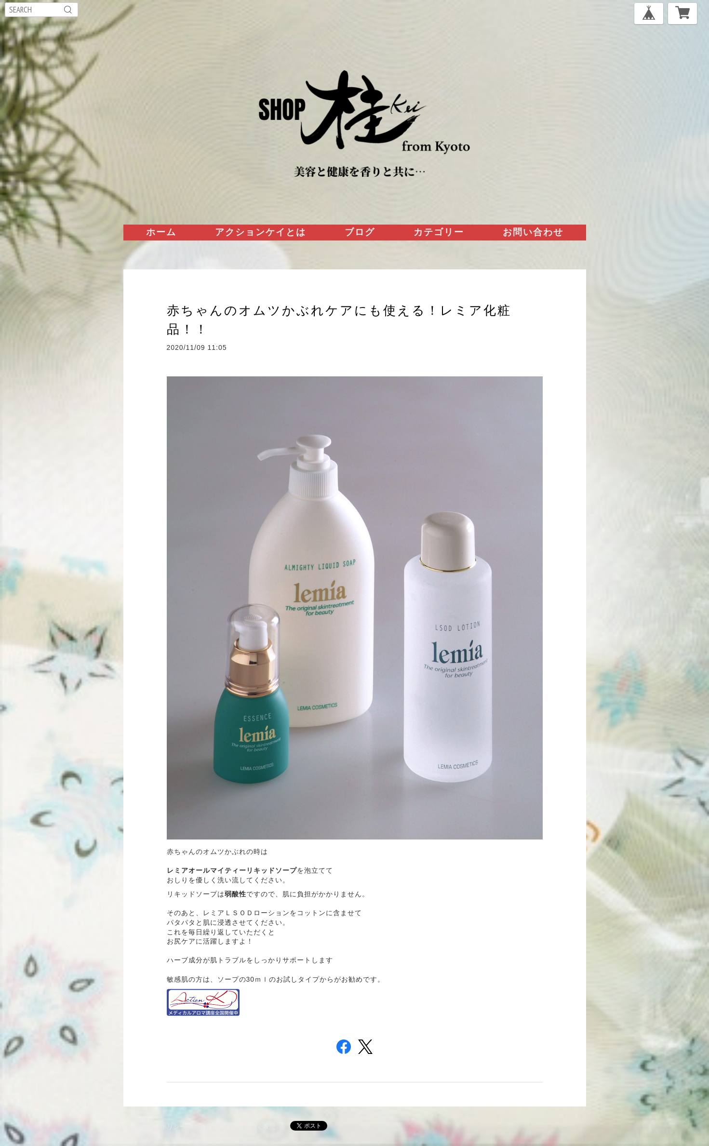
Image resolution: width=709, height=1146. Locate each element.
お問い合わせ (533, 232)
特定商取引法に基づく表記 (238, 1126)
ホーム (161, 232)
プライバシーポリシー (154, 1126)
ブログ (360, 232)
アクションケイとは (260, 232)
